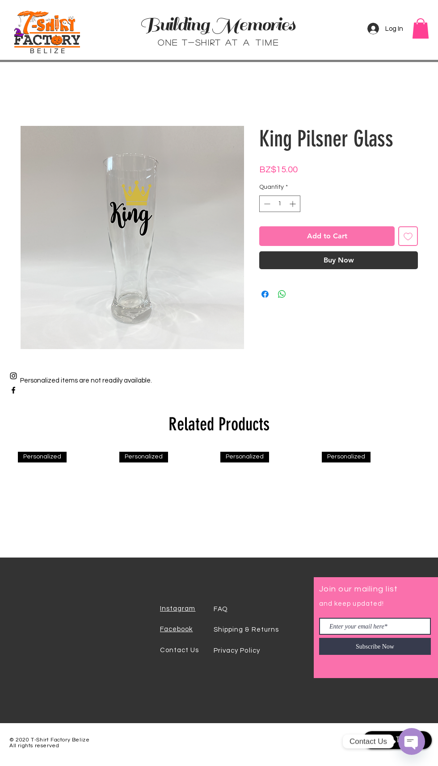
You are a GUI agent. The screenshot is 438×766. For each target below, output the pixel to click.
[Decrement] (266, 204)
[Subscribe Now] (375, 646)
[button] (420, 28)
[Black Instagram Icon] (13, 375)
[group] (219, 501)
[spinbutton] (280, 204)
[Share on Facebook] (265, 294)
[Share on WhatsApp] (282, 294)
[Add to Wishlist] (408, 236)
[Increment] (293, 204)
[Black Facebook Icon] (13, 390)
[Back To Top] (397, 740)
